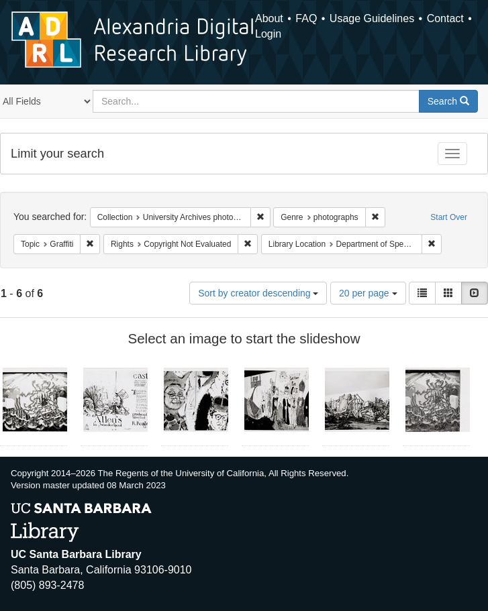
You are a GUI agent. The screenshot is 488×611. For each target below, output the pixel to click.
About (269, 18)
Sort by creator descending (258, 293)
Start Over (448, 217)
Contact (445, 18)
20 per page (368, 293)
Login (268, 34)
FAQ (306, 18)
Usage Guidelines (372, 18)
